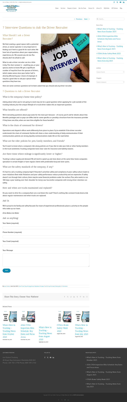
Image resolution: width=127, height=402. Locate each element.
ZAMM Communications (78, 395)
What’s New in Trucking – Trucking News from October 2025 (9, 331)
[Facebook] (45, 357)
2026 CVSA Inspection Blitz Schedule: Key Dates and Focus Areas (28, 331)
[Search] (97, 19)
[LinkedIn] (53, 357)
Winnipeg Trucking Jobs (55, 286)
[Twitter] (47, 357)
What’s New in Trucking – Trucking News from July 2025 (104, 385)
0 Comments (64, 286)
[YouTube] (50, 357)
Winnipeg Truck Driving (44, 286)
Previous (79, 19)
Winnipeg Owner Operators (33, 286)
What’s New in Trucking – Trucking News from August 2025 (45, 333)
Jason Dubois (7, 286)
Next (86, 19)
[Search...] (110, 19)
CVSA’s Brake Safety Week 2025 (63, 328)
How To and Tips (22, 286)
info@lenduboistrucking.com (25, 2)
